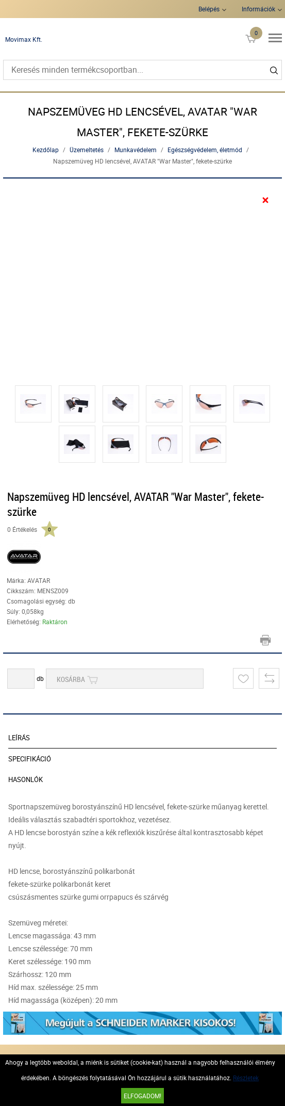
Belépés (209, 9)
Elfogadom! (142, 1096)
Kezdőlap (45, 149)
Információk (258, 9)
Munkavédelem (135, 149)
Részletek (246, 1078)
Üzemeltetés (87, 149)
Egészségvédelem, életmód (204, 149)
